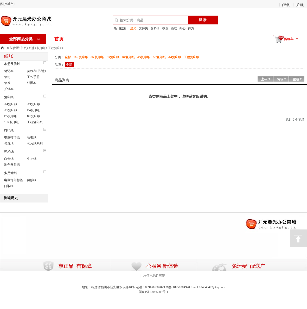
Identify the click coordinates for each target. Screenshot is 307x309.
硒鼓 (174, 28)
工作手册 (33, 77)
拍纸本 (9, 89)
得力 (191, 28)
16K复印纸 (11, 122)
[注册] (300, 5)
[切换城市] (7, 4)
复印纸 (41, 48)
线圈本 (31, 83)
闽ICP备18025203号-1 (153, 292)
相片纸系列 (35, 143)
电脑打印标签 (13, 180)
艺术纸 (9, 152)
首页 (59, 39)
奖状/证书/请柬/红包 (41, 71)
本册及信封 (12, 64)
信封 (7, 77)
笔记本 (9, 71)
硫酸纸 (31, 180)
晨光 (133, 28)
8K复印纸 (33, 116)
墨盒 (165, 28)
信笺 (7, 83)
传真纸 (9, 143)
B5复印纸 (10, 116)
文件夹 (143, 28)
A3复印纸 (33, 104)
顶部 (298, 238)
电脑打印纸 (12, 137)
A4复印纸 (10, 104)
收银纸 (31, 137)
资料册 (155, 28)
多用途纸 (10, 173)
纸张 (32, 48)
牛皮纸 (31, 159)
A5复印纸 (10, 110)
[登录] (286, 5)
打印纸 (9, 130)
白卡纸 (9, 159)
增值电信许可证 (154, 276)
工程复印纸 (55, 48)
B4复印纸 (33, 110)
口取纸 (9, 186)
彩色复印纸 (12, 165)
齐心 (182, 28)
